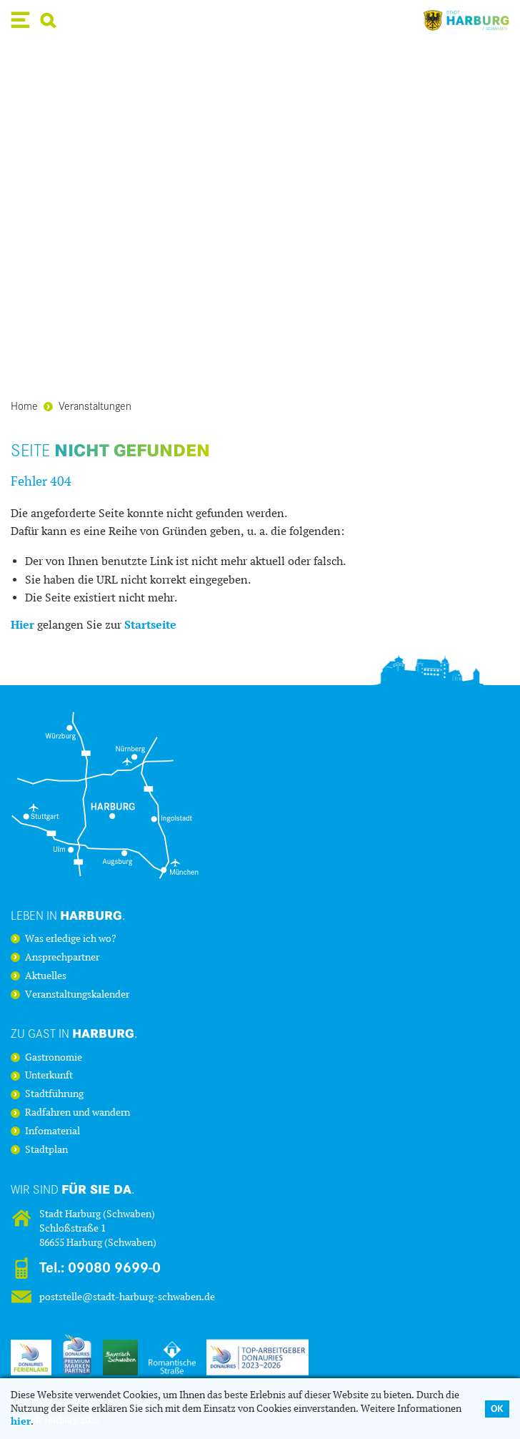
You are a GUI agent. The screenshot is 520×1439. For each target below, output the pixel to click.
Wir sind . (73, 1189)
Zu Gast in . (74, 1033)
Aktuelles (45, 976)
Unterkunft (49, 1075)
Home (24, 405)
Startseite (150, 625)
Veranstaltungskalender (77, 995)
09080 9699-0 (114, 1268)
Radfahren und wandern (77, 1113)
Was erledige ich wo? (70, 939)
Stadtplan (46, 1150)
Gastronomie (53, 1058)
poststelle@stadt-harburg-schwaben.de (127, 1297)
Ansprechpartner (62, 957)
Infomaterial (52, 1131)
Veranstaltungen (87, 405)
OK (497, 1409)
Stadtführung (54, 1094)
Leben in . (68, 915)
